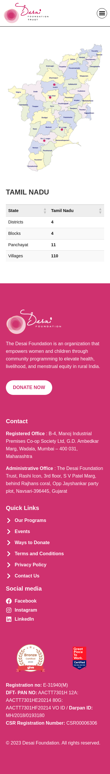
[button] (102, 13)
